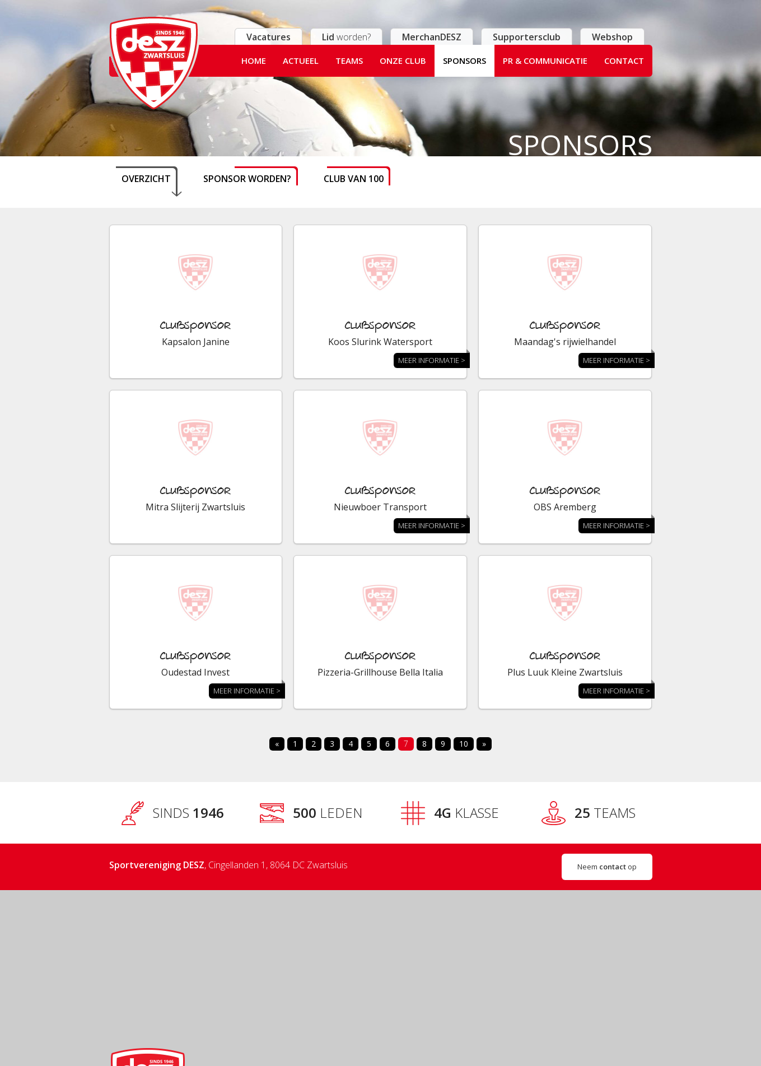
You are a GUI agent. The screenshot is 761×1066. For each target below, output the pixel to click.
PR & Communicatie (545, 60)
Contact (624, 60)
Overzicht (146, 179)
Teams (349, 60)
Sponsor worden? (247, 179)
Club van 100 (354, 179)
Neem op (607, 867)
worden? (346, 37)
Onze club (403, 60)
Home (253, 60)
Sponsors (464, 60)
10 (463, 743)
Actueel (301, 60)
